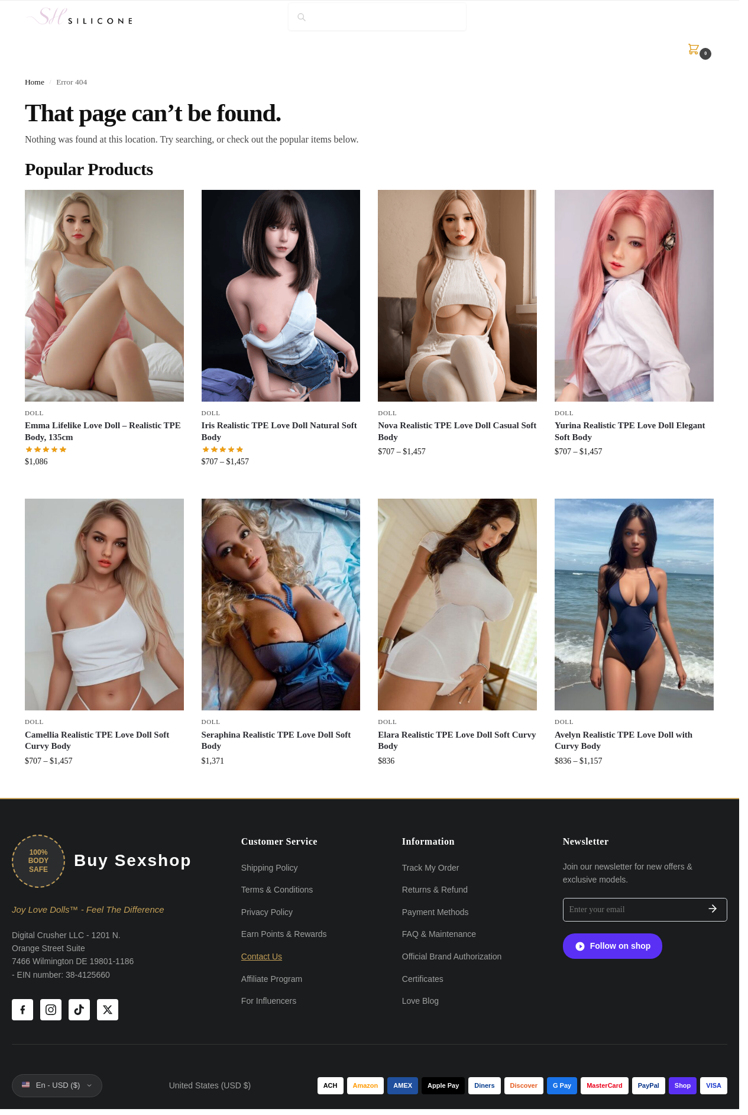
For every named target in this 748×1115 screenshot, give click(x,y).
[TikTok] (79, 1009)
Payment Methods (435, 912)
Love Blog (420, 1001)
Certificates (422, 979)
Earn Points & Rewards (284, 934)
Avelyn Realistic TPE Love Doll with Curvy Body (623, 740)
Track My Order (430, 867)
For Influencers (268, 1001)
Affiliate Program (271, 979)
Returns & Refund (435, 889)
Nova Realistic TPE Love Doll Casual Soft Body (457, 431)
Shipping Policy (269, 867)
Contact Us (261, 956)
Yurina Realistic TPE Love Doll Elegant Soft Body (630, 431)
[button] (695, 49)
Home (34, 81)
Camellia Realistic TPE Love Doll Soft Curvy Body (97, 740)
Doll (34, 412)
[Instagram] (50, 1009)
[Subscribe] (712, 910)
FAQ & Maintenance (439, 934)
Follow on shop (613, 946)
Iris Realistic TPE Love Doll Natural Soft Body (279, 431)
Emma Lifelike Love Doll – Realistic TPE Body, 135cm (103, 431)
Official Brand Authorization (452, 956)
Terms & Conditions (277, 889)
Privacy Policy (267, 912)
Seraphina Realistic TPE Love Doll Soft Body (276, 740)
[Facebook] (22, 1009)
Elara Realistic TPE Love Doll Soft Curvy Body (457, 740)
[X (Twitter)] (107, 1009)
